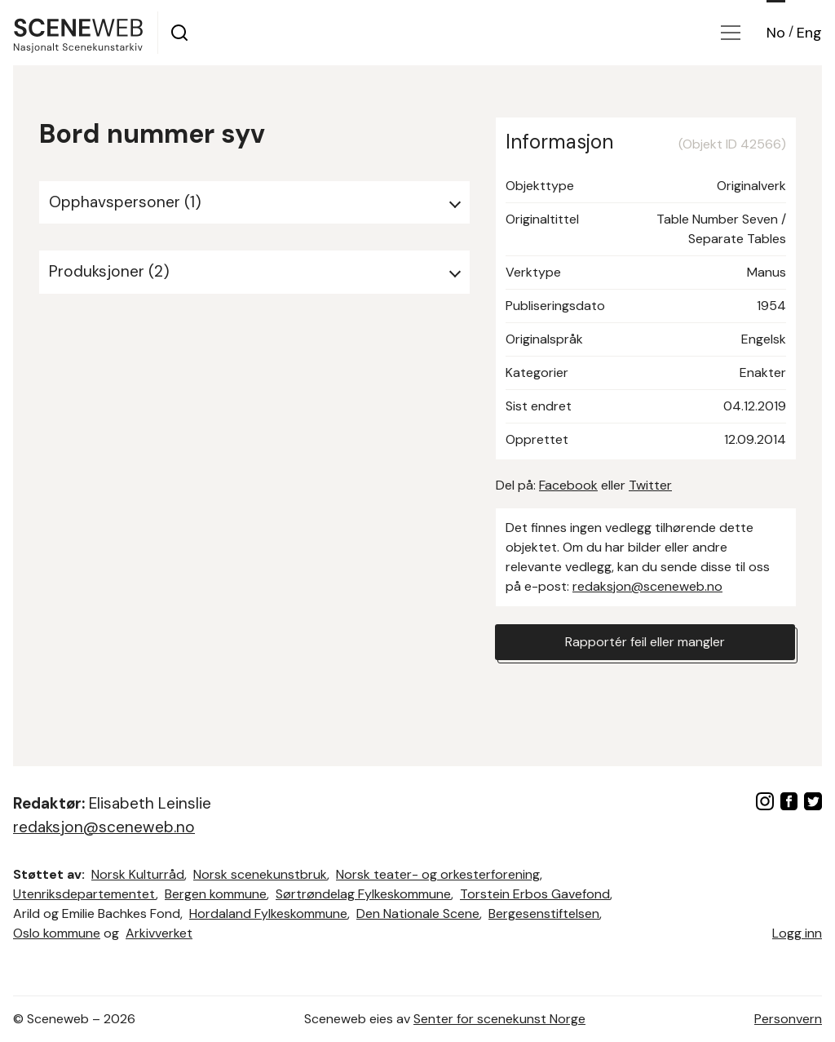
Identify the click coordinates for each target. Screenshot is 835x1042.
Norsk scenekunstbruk (260, 874)
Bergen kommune (216, 893)
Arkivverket (159, 933)
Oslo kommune (56, 933)
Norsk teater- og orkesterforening (438, 874)
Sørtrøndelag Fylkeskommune (363, 893)
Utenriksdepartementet (84, 893)
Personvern (788, 1018)
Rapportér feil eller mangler (645, 641)
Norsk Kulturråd (137, 874)
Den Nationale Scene (417, 913)
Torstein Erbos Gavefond (535, 893)
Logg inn (797, 933)
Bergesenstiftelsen (543, 913)
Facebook (568, 485)
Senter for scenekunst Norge (499, 1018)
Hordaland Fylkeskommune (268, 913)
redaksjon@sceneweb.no (647, 586)
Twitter (650, 485)
